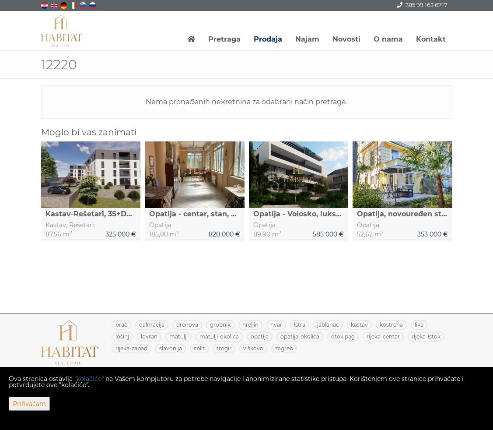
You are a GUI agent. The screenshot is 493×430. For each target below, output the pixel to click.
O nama (388, 39)
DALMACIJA (151, 324)
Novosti (346, 39)
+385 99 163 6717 (422, 4)
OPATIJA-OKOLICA (299, 336)
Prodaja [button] (268, 39)
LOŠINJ (122, 336)
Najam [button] (307, 39)
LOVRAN (149, 336)
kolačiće (89, 379)
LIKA (419, 324)
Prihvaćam (29, 404)
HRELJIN (250, 324)
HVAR (276, 324)
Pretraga (224, 39)
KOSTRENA (391, 324)
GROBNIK (220, 324)
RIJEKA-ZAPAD (131, 348)
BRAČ (121, 324)
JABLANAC (328, 324)
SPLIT (199, 348)
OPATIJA (260, 336)
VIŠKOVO (253, 348)
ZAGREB (284, 348)
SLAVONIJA (170, 348)
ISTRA (299, 324)
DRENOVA (187, 324)
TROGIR (224, 348)
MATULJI (178, 336)
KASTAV (359, 324)
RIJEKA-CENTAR (383, 336)
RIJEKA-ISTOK (426, 336)
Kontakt (431, 39)
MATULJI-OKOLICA (219, 336)
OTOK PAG (343, 336)
